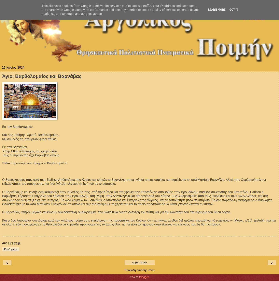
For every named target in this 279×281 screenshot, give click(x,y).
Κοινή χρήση (10, 249)
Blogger (144, 277)
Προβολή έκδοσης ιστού (139, 270)
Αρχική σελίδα (139, 262)
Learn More (216, 9)
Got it (234, 9)
